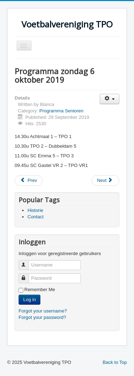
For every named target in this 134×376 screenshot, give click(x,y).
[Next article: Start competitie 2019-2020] (105, 180)
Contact (36, 216)
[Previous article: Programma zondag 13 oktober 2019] (29, 180)
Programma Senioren (61, 110)
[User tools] (109, 99)
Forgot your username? (43, 311)
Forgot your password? (42, 317)
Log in (29, 299)
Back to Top (115, 362)
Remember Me (39, 289)
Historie (35, 210)
